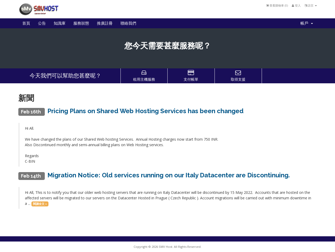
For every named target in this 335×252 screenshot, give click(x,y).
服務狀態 (81, 23)
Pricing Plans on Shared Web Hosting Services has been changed (145, 111)
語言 (311, 5)
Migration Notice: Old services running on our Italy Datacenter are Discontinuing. (168, 175)
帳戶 (306, 23)
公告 (42, 23)
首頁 (26, 23)
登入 (296, 5)
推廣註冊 (105, 23)
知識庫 (59, 23)
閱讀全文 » (40, 204)
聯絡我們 (128, 23)
